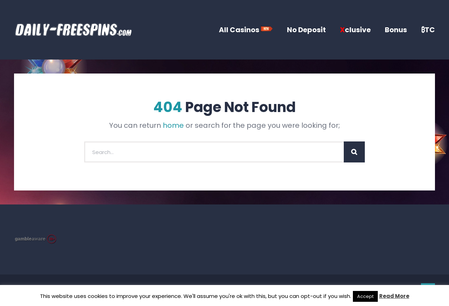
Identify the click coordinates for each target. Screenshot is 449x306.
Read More (394, 296)
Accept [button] (365, 296)
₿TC (428, 30)
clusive (355, 30)
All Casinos (246, 30)
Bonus (396, 30)
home (173, 125)
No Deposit (306, 30)
